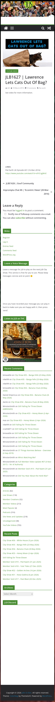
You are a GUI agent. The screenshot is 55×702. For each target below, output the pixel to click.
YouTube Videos (11, 71)
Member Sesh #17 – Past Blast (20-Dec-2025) (22, 579)
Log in (5, 242)
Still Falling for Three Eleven (24, 424)
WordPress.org (9, 255)
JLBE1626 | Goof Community (18, 183)
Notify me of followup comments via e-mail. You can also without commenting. (27, 216)
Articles (6, 491)
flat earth (42, 88)
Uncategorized (9, 521)
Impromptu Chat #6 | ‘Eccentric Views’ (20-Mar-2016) (27, 192)
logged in (20, 210)
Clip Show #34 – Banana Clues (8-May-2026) (30, 402)
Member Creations (11, 499)
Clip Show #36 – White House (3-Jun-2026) (21, 540)
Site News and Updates (13, 516)
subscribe (20, 217)
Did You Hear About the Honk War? (33, 476)
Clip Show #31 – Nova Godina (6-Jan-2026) (21, 574)
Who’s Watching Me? (27, 457)
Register (6, 237)
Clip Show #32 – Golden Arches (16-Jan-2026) (22, 570)
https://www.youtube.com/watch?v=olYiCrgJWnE (26, 173)
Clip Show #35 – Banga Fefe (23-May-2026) (33, 375)
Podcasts (6, 512)
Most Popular (8, 508)
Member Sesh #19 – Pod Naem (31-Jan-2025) (22, 562)
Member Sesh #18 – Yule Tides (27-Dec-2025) (22, 566)
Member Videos (9, 503)
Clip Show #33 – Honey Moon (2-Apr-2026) (28, 420)
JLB (8, 88)
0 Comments (30, 88)
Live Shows (7, 495)
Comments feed (9, 250)
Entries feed (8, 246)
